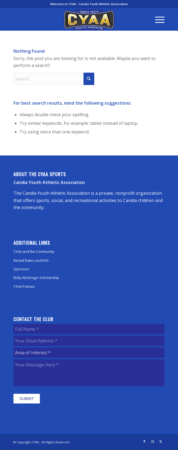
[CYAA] (88, 19)
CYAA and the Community (33, 251)
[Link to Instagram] (152, 441)
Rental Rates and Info (31, 260)
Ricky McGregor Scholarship (36, 277)
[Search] (53, 79)
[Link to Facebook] (144, 441)
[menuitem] (157, 19)
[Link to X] (160, 441)
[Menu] (157, 19)
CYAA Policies (24, 286)
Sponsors (21, 269)
